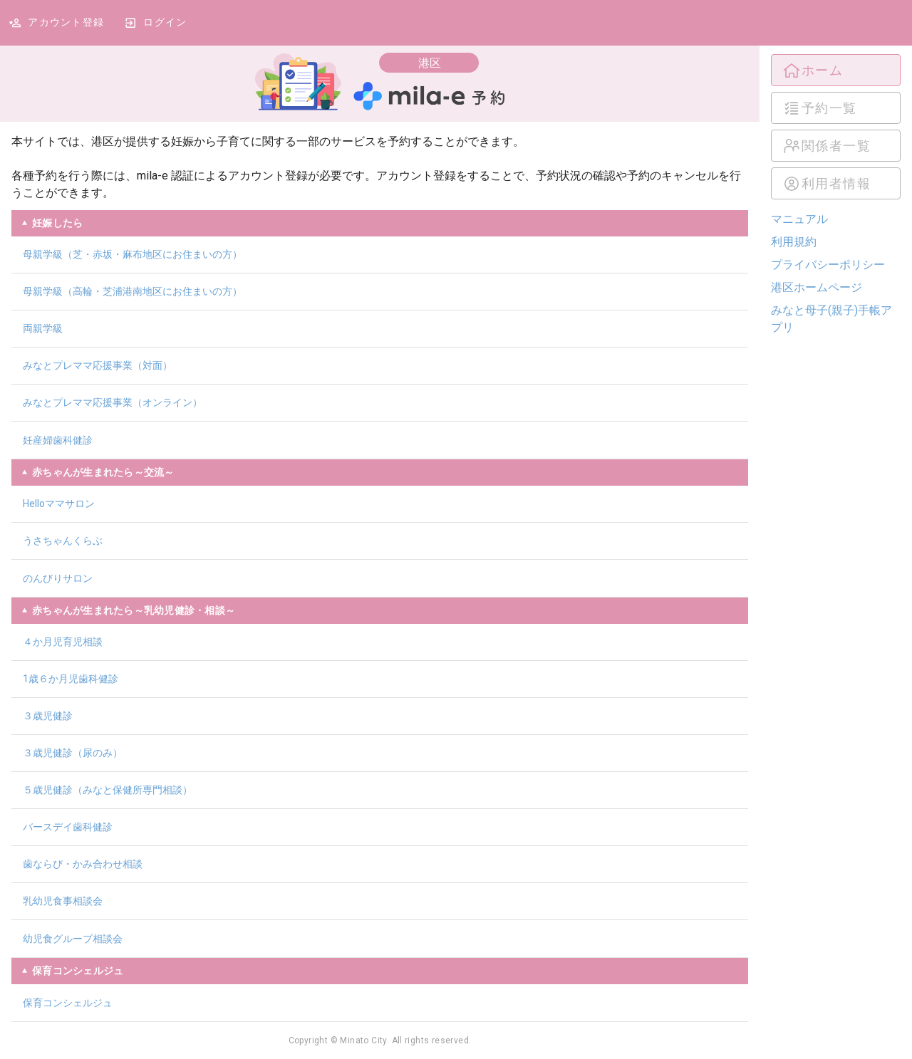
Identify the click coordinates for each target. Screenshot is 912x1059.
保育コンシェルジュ (68, 1002)
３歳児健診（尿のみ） (73, 752)
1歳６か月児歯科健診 (70, 678)
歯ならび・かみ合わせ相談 (82, 864)
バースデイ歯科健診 (68, 827)
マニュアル (799, 219)
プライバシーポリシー (828, 264)
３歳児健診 (48, 715)
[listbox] (836, 127)
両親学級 (43, 328)
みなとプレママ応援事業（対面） (97, 365)
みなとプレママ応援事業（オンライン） (112, 402)
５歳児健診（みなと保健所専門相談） (107, 789)
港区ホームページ (816, 287)
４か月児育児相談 (63, 641)
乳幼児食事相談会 (63, 901)
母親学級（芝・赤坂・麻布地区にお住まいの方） (132, 254)
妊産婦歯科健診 (58, 440)
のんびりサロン (58, 578)
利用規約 (794, 242)
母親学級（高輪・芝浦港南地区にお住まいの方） (132, 291)
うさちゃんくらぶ (63, 540)
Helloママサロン (59, 503)
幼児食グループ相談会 (73, 938)
